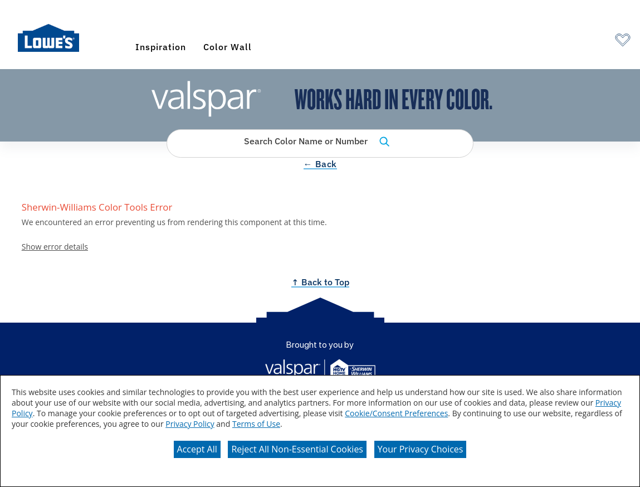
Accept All (197, 449)
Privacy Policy (189, 423)
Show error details (55, 247)
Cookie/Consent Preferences (396, 413)
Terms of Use (256, 423)
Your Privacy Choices (420, 449)
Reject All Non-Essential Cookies (297, 449)
